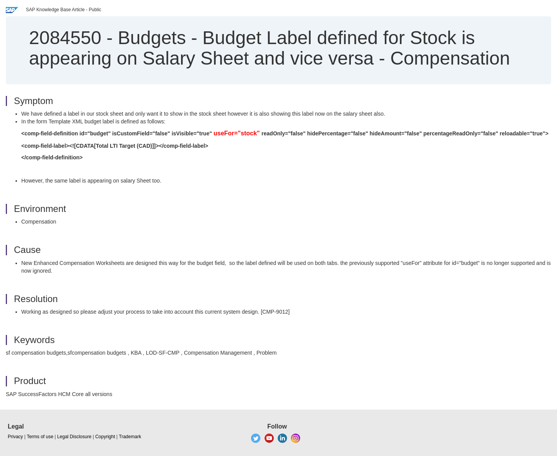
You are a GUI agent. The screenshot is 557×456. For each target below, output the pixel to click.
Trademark (130, 436)
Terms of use (40, 436)
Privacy (15, 436)
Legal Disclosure (74, 436)
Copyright (105, 436)
